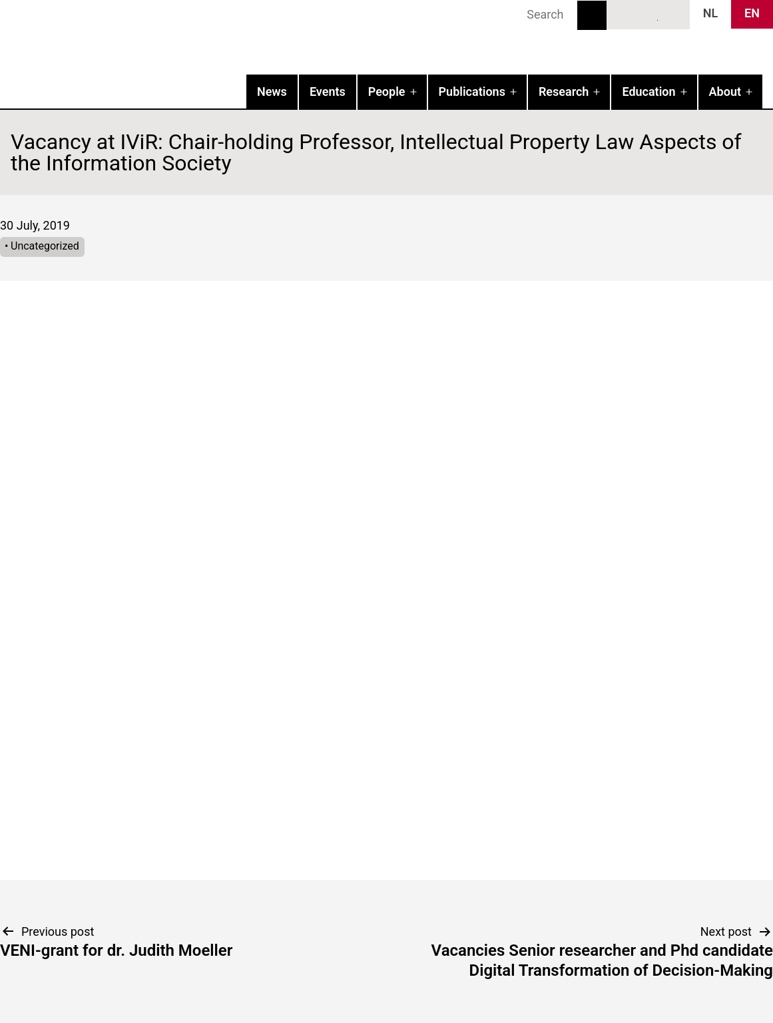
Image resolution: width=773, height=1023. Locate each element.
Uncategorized (45, 246)
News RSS (672, 14)
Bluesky (624, 14)
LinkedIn (648, 14)
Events (328, 92)
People (386, 92)
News (272, 92)
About (725, 92)
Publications (472, 92)
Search (592, 15)
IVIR (170, 37)
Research (564, 92)
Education (648, 92)
